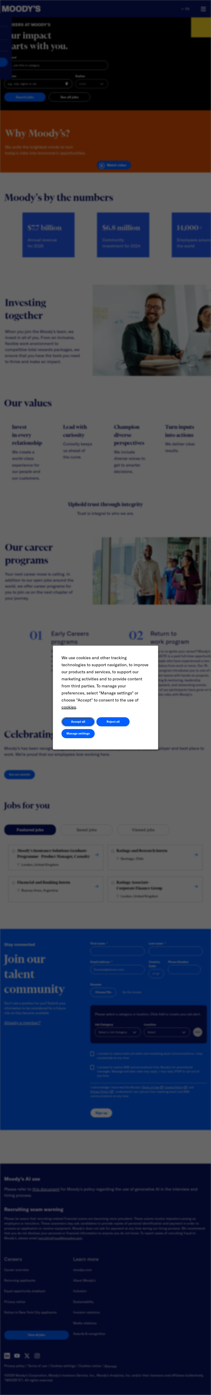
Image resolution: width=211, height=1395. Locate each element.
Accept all (78, 721)
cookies (68, 707)
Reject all (113, 721)
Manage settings (78, 733)
